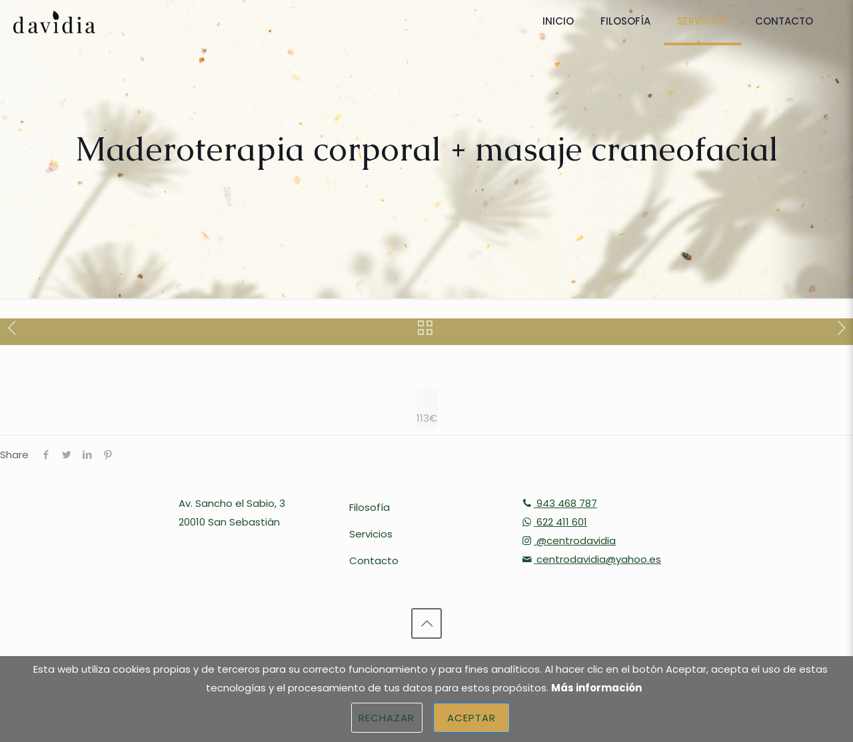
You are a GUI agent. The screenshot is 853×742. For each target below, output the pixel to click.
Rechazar (387, 718)
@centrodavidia (568, 541)
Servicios (371, 534)
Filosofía (369, 507)
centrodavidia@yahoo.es (590, 559)
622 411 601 (553, 522)
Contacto (374, 560)
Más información (596, 688)
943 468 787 (558, 503)
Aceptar (471, 718)
